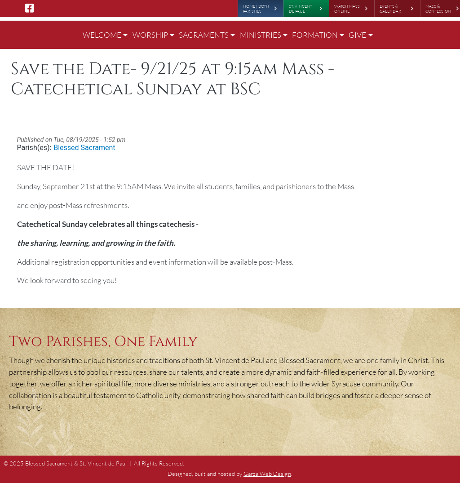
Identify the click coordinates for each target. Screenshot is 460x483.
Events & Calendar (390, 8)
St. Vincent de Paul (300, 8)
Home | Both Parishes (256, 8)
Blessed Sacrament (84, 147)
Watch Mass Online (347, 8)
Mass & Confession (438, 8)
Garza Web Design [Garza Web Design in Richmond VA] (267, 473)
